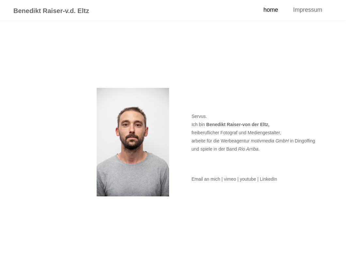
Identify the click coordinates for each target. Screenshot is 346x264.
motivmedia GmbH (270, 140)
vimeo (230, 179)
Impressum (307, 10)
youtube (248, 179)
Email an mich (206, 179)
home (270, 10)
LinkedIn (268, 179)
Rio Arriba (248, 149)
